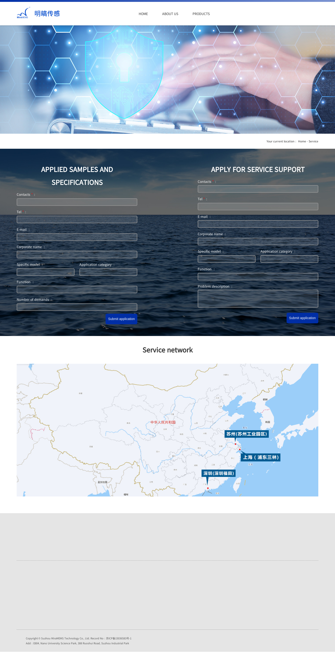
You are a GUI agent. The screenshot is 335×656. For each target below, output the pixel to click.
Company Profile (37, 584)
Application (234, 13)
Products (200, 13)
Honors (30, 590)
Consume (87, 598)
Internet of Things (93, 592)
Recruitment (34, 596)
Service (263, 13)
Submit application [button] (121, 320)
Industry (86, 604)
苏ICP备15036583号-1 (118, 643)
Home (143, 13)
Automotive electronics (96, 586)
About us (170, 13)
